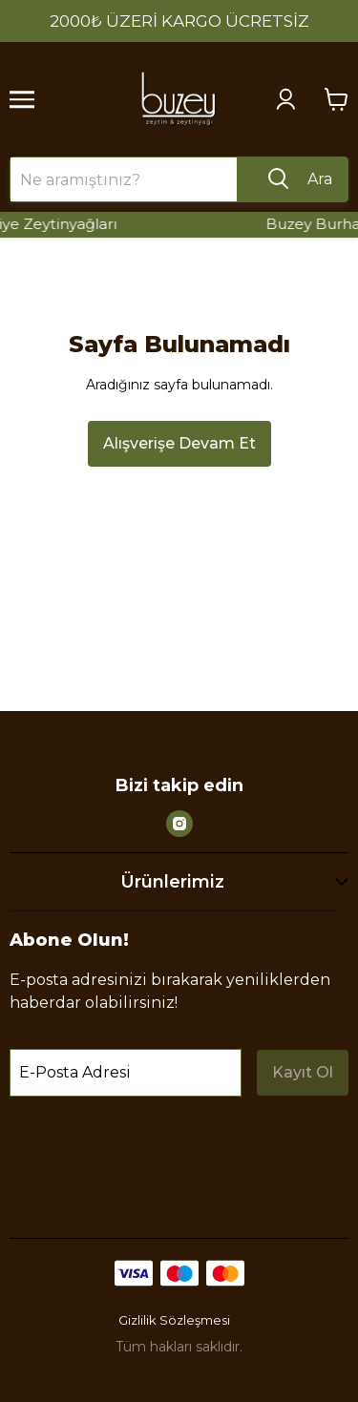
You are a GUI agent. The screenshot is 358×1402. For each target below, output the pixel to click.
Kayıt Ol (302, 1072)
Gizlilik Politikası (216, 1153)
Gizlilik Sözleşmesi (174, 1320)
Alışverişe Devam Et (179, 443)
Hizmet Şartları (67, 1176)
